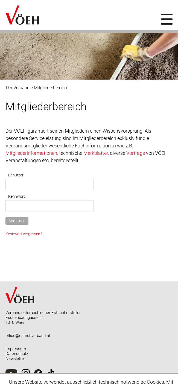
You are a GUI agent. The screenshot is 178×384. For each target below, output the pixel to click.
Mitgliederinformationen (31, 153)
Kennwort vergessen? (23, 234)
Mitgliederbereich (50, 87)
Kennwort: (17, 196)
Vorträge (135, 153)
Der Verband (18, 87)
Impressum (15, 348)
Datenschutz (16, 353)
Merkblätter (95, 153)
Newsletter (15, 358)
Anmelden (16, 221)
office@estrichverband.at (27, 335)
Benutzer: (16, 175)
